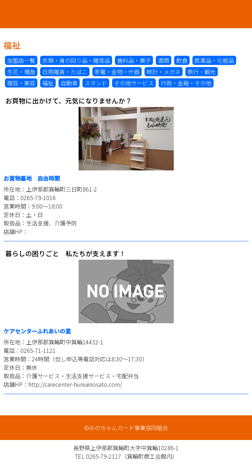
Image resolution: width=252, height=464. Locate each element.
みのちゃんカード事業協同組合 (126, 14)
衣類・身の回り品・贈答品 (76, 60)
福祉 (48, 83)
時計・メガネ (163, 71)
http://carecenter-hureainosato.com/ (75, 384)
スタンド (96, 83)
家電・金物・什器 (117, 71)
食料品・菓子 (134, 60)
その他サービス (134, 83)
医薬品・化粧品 (214, 60)
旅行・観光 (202, 71)
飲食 (182, 60)
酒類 (163, 60)
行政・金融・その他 (186, 83)
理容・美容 (21, 83)
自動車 (69, 83)
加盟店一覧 (21, 60)
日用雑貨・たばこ (64, 71)
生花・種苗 (21, 71)
